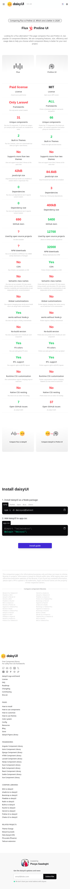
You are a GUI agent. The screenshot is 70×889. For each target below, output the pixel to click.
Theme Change (9, 829)
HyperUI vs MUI (7, 614)
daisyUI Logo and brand (11, 676)
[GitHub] (3, 668)
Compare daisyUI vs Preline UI (51, 442)
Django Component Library (12, 752)
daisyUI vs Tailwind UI (43, 595)
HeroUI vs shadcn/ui (42, 593)
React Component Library (11, 771)
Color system (7, 719)
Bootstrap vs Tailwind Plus (44, 607)
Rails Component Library (11, 768)
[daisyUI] (15, 4)
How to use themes (9, 716)
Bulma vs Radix (41, 613)
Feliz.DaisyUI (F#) (9, 835)
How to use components (11, 710)
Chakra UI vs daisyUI (9, 817)
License (6, 679)
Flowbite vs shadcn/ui (42, 597)
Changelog (6, 689)
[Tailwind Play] (18, 671)
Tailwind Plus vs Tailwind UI (44, 616)
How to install (7, 706)
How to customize (8, 713)
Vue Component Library (11, 778)
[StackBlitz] (10, 671)
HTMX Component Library (11, 756)
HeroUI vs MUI (7, 599)
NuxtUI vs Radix (7, 609)
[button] (63, 4)
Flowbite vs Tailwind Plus (10, 611)
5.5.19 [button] (29, 4)
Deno (30, 504)
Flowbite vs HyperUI (9, 616)
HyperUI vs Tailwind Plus (10, 607)
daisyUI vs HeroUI (8, 613)
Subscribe (49, 876)
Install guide (35, 545)
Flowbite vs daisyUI (9, 798)
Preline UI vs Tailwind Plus (44, 599)
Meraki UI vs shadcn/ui (43, 614)
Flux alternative (21, 36)
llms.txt (6, 695)
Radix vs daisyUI (8, 802)
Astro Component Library (11, 749)
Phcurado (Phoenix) (10, 838)
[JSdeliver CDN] (7, 671)
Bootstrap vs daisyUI (9, 795)
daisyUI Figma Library (10, 735)
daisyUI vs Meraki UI (9, 597)
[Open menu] (3, 4)
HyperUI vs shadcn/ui (42, 609)
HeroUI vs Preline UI (9, 605)
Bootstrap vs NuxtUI (42, 611)
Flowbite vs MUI (7, 595)
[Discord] (7, 668)
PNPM (12, 504)
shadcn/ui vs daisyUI (9, 792)
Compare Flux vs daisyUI (18, 442)
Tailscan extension (10, 841)
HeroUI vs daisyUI (8, 811)
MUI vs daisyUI (7, 789)
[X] (18, 668)
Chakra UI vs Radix (42, 605)
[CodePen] (14, 671)
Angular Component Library (12, 746)
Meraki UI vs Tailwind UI (10, 593)
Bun (24, 504)
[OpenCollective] (10, 668)
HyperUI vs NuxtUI (42, 603)
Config (4, 722)
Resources (6, 725)
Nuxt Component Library (11, 765)
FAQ (3, 682)
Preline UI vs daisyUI (9, 814)
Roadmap (5, 686)
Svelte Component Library (11, 774)
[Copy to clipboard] (64, 510)
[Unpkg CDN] (3, 671)
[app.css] (6, 523)
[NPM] (14, 668)
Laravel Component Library (12, 759)
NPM (5, 505)
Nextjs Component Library (11, 762)
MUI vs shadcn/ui (8, 603)
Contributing (8, 692)
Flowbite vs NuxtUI (8, 601)
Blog (4, 728)
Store (4, 732)
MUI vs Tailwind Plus (42, 620)
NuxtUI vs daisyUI (8, 808)
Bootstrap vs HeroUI (42, 601)
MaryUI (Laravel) (9, 832)
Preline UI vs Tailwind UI (10, 620)
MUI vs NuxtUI (40, 618)
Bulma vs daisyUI (8, 805)
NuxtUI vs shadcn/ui (9, 618)
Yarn (19, 504)
